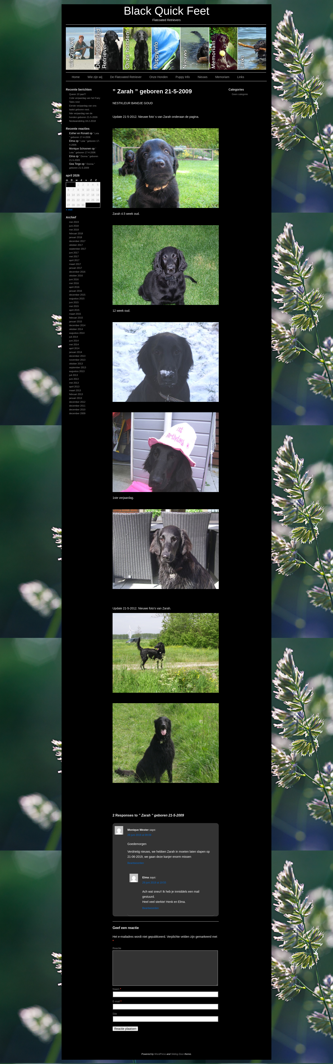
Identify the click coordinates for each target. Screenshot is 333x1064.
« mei (69, 209)
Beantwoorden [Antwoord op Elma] (150, 908)
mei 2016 (74, 283)
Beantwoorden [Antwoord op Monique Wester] (135, 863)
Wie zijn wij (80, 48)
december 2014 (77, 325)
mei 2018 (74, 229)
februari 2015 (76, 317)
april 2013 (74, 386)
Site (115, 1013)
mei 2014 (74, 344)
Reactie (117, 948)
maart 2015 (75, 314)
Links (252, 48)
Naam (117, 989)
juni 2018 (74, 226)
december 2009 (77, 413)
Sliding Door (177, 1054)
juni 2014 (74, 340)
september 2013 (77, 367)
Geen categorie (240, 94)
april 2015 (74, 310)
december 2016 (77, 271)
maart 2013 (75, 390)
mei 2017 (74, 256)
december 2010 (77, 409)
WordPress (160, 1054)
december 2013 (77, 356)
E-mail (117, 1001)
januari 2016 (75, 291)
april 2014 (74, 348)
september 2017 (77, 249)
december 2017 (77, 241)
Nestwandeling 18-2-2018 (82, 121)
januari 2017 (75, 268)
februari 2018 (76, 233)
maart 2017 (75, 264)
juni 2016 (74, 279)
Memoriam (223, 48)
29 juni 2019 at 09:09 (139, 835)
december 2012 (77, 402)
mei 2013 (74, 382)
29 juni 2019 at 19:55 (154, 882)
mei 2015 (74, 306)
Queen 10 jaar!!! (77, 94)
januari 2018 (75, 237)
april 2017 (74, 260)
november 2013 (77, 359)
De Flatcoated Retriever (109, 48)
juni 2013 (74, 379)
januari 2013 (75, 398)
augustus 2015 (77, 298)
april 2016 (74, 287)
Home (76, 77)
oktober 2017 (76, 245)
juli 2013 (73, 375)
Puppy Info (166, 48)
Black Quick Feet (166, 10)
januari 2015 (75, 321)
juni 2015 (74, 302)
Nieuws (195, 48)
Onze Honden (137, 48)
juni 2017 (74, 252)
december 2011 (77, 405)
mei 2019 (74, 222)
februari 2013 (76, 394)
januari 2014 (75, 352)
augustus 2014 (77, 333)
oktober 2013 (76, 363)
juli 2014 (73, 337)
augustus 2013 (77, 371)
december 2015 (77, 294)
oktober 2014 (76, 329)
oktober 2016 (76, 275)
